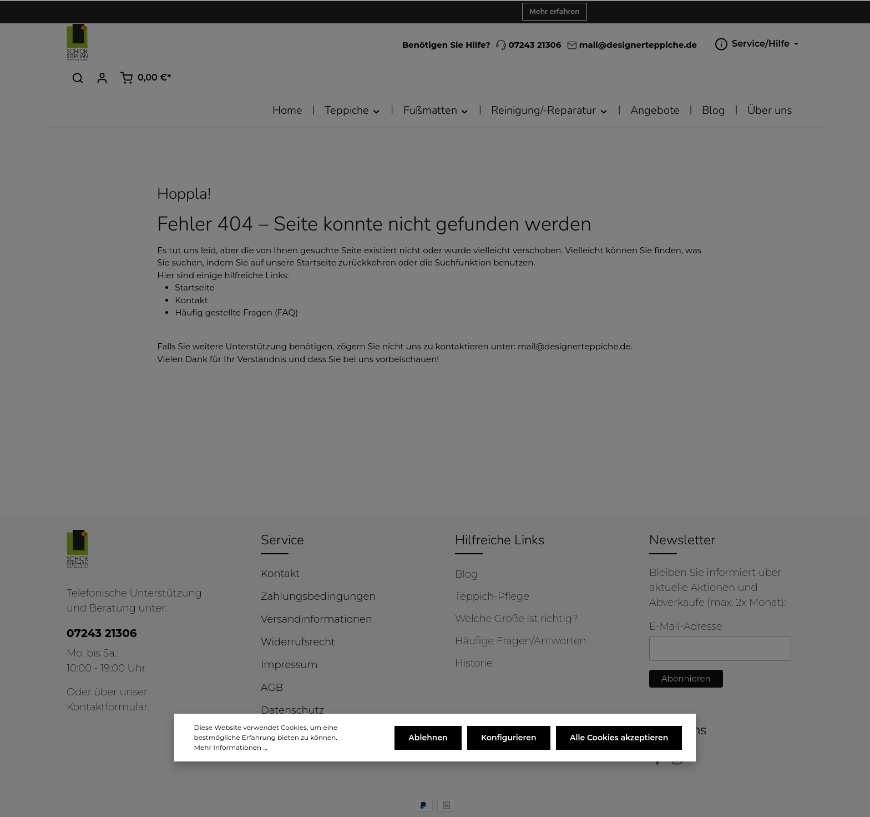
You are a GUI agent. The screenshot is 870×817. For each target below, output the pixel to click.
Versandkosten (528, 802)
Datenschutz (292, 679)
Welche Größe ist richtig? (516, 588)
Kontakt (191, 269)
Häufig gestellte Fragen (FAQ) (236, 281)
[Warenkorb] (773, 43)
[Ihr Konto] (730, 43)
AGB (272, 656)
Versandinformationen (316, 588)
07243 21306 (417, 44)
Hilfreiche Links (499, 509)
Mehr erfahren (554, 11)
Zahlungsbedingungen (318, 565)
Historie (474, 632)
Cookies (280, 702)
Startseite (194, 256)
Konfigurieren (510, 746)
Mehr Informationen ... (230, 756)
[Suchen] (706, 43)
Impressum (289, 634)
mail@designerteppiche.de (574, 315)
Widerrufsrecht (298, 611)
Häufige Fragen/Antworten (520, 610)
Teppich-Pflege (492, 565)
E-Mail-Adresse (685, 595)
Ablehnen (431, 746)
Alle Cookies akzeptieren (619, 746)
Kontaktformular (107, 676)
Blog (466, 543)
